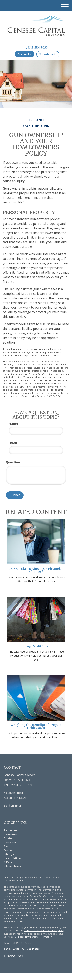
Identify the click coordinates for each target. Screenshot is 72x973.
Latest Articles (13, 858)
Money (8, 850)
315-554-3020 (36, 48)
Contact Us (24, 54)
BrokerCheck (18, 880)
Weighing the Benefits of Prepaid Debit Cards (36, 726)
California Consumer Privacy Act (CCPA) (44, 930)
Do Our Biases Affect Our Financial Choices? (36, 570)
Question (13, 462)
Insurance (10, 842)
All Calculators (12, 866)
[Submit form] (15, 495)
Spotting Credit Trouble (36, 646)
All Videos (10, 862)
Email (13, 443)
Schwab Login (47, 54)
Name (13, 424)
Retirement (11, 830)
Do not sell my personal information (33, 936)
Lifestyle (9, 854)
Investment (11, 834)
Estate (8, 838)
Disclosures (13, 956)
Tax (6, 846)
